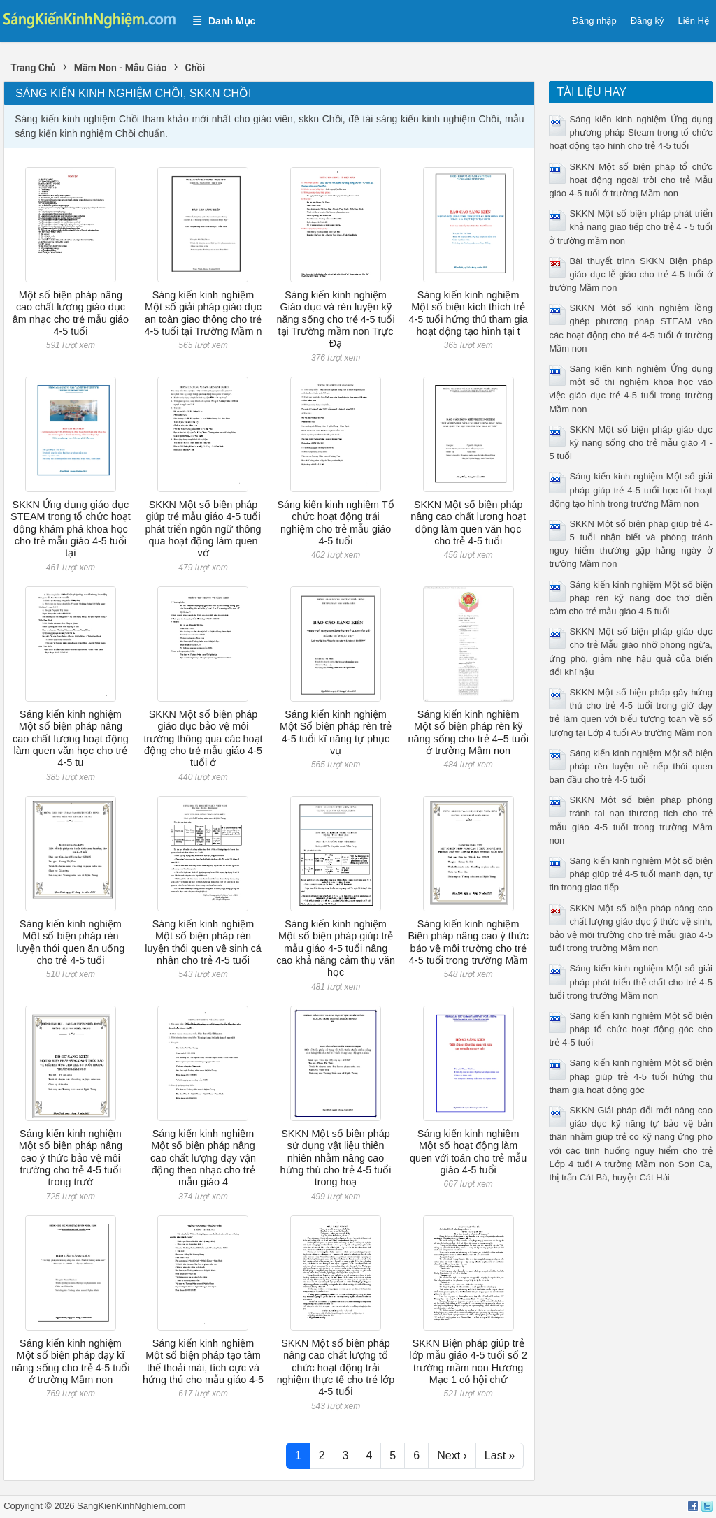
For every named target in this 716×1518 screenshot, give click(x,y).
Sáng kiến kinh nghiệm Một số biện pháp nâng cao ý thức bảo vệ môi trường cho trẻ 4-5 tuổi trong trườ (70, 1157)
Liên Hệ (693, 20)
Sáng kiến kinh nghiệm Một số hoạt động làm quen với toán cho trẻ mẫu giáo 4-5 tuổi (468, 1152)
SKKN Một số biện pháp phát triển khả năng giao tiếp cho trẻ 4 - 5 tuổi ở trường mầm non (630, 226)
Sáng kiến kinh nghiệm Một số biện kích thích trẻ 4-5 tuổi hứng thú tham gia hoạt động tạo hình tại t (468, 313)
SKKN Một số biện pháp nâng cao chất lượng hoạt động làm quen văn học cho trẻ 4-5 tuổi (468, 523)
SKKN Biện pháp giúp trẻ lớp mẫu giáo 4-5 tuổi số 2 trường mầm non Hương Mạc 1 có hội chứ (468, 1361)
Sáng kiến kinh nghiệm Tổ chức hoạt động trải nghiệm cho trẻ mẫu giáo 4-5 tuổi (336, 523)
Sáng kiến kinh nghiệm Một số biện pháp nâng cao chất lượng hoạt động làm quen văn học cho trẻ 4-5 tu (71, 738)
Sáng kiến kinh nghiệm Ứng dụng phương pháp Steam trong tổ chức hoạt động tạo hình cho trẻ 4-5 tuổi (630, 132)
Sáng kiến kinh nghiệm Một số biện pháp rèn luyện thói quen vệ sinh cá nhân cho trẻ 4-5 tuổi (203, 942)
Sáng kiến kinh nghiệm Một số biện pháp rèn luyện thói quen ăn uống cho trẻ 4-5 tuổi (71, 942)
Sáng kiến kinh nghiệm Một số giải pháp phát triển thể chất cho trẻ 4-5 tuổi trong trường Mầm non (630, 981)
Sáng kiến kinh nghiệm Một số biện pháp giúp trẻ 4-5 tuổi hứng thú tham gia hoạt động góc (630, 1075)
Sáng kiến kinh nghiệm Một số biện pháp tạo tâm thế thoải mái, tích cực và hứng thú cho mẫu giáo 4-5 (203, 1361)
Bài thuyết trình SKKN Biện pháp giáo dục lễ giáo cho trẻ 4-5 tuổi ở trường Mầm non (630, 274)
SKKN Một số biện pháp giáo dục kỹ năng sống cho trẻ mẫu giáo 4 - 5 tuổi (630, 442)
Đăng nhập (594, 20)
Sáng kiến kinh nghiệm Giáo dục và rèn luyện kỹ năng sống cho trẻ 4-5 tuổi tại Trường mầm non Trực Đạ (335, 319)
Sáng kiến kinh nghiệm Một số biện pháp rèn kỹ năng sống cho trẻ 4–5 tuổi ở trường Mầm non (468, 732)
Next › (452, 1455)
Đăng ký (647, 20)
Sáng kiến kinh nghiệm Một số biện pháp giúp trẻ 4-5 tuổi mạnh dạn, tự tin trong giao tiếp (630, 873)
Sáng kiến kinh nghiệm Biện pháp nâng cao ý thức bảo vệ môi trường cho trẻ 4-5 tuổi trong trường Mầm (468, 942)
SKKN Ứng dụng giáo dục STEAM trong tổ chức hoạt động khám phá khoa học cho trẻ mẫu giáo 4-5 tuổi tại (70, 528)
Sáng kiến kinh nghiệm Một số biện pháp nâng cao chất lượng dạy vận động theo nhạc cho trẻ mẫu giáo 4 (203, 1157)
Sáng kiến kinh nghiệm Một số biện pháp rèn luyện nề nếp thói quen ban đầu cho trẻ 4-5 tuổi (630, 766)
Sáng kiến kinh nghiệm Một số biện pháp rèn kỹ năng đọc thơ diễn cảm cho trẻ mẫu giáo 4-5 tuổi (630, 597)
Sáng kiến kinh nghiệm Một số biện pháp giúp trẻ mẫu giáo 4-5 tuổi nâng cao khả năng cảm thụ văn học (335, 948)
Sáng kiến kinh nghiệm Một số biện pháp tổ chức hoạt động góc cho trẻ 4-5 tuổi (630, 1029)
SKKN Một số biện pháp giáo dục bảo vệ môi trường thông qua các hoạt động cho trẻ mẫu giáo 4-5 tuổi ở (202, 738)
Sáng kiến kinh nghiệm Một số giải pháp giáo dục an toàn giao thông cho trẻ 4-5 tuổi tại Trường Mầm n (203, 313)
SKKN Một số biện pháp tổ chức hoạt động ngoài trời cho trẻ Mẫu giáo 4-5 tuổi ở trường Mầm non (630, 179)
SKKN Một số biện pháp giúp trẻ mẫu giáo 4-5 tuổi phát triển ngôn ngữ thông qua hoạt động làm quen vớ (203, 528)
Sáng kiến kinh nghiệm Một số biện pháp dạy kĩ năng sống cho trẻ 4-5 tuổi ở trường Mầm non (70, 1361)
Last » (500, 1455)
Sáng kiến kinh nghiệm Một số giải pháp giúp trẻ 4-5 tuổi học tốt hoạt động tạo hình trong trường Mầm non (630, 489)
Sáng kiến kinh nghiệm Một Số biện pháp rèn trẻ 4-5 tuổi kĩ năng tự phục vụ (336, 732)
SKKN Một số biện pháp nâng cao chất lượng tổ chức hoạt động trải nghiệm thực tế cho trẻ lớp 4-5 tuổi (336, 1367)
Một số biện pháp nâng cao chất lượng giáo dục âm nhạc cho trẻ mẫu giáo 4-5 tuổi (71, 313)
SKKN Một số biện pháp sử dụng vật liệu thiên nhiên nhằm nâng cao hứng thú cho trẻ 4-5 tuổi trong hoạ (336, 1157)
